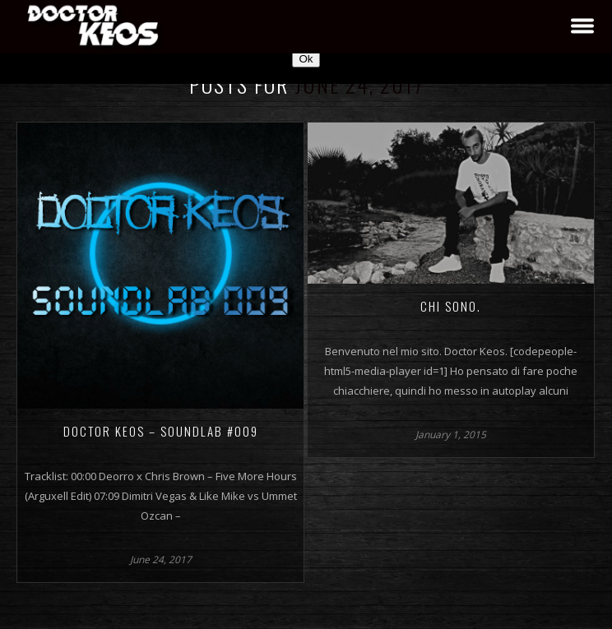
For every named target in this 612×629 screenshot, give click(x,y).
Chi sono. (450, 306)
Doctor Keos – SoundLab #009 (160, 431)
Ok (306, 59)
